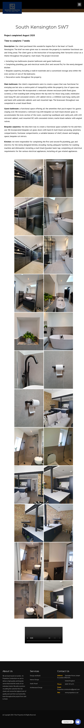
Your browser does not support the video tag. (44, 635)
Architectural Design (36, 687)
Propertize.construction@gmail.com (68, 689)
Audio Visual (34, 684)
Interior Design (34, 680)
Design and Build (35, 676)
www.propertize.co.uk (71, 693)
